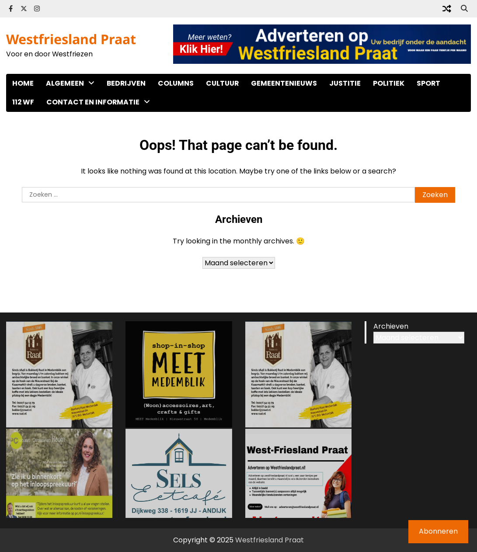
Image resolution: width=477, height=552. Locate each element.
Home (23, 83)
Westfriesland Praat (71, 39)
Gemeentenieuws (284, 83)
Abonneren (438, 531)
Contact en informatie (92, 102)
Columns (176, 83)
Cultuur (222, 83)
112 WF (23, 102)
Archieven (390, 326)
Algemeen (65, 83)
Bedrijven (126, 83)
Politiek (388, 83)
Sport (428, 83)
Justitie (345, 83)
